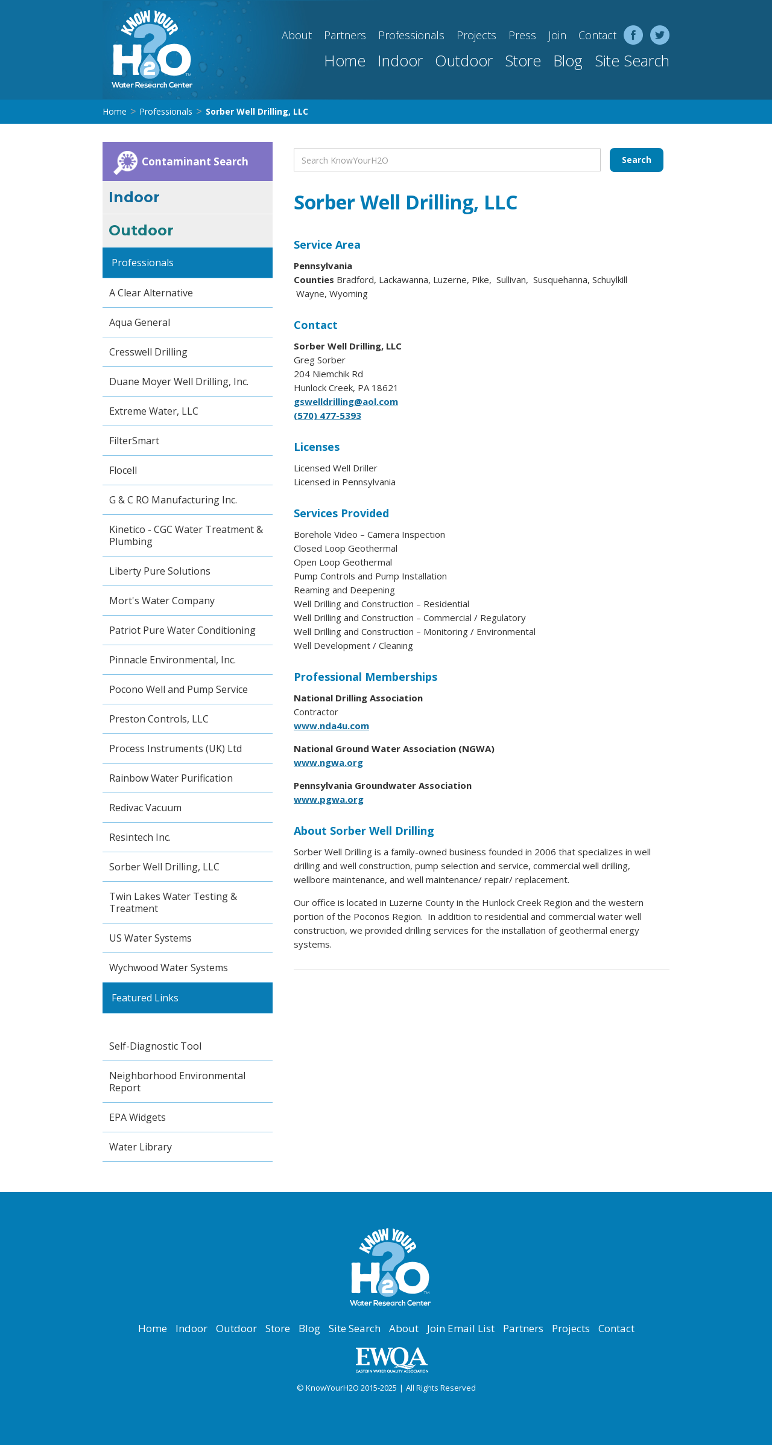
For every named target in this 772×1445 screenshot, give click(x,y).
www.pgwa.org (329, 799)
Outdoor (464, 60)
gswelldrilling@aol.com (346, 401)
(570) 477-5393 (327, 415)
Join (557, 35)
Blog (568, 60)
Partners (345, 35)
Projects (476, 35)
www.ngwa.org (328, 762)
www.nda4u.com (331, 725)
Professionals (411, 35)
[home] (148, 50)
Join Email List (461, 1328)
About (297, 35)
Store (523, 60)
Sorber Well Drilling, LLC (257, 111)
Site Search (632, 60)
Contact (597, 35)
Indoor (400, 60)
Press (522, 35)
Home (344, 60)
